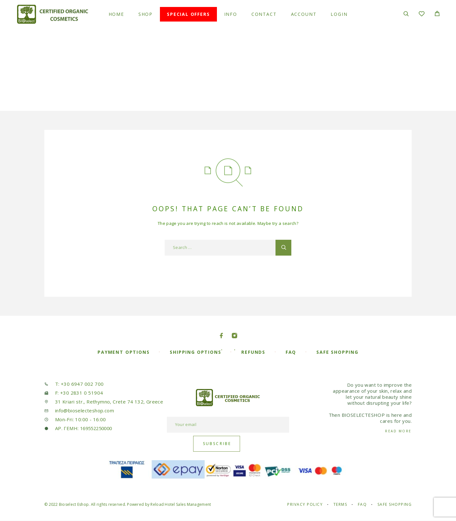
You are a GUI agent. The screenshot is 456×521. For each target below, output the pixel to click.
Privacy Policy (305, 504)
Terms (340, 504)
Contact (264, 14)
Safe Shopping (337, 352)
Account (304, 14)
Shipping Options (195, 352)
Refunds (253, 352)
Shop (145, 14)
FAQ (291, 352)
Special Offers (188, 14)
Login (339, 14)
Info (230, 14)
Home (116, 14)
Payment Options (123, 352)
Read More (398, 431)
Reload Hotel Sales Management (180, 504)
